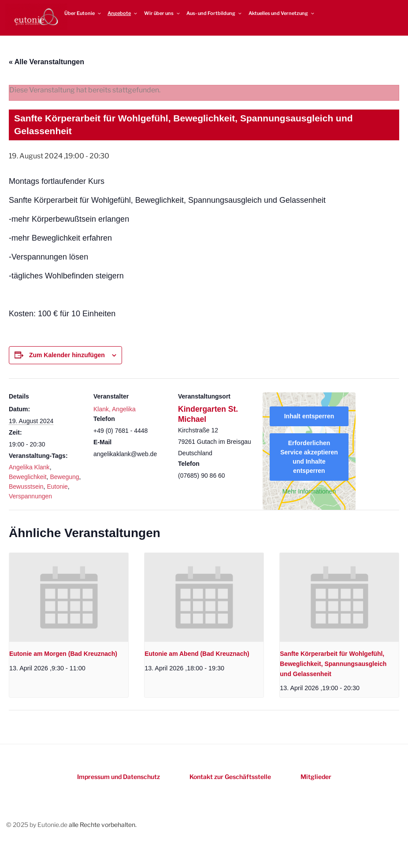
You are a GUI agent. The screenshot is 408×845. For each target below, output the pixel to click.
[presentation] (68, 597)
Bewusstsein (26, 486)
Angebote (123, 13)
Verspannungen (30, 496)
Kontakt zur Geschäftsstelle (230, 776)
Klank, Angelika (114, 409)
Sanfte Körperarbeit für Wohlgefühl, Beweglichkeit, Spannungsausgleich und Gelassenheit (333, 663)
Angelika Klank (29, 467)
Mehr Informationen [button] (309, 491)
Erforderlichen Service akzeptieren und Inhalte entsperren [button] (309, 456)
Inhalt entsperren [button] (309, 416)
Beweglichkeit (28, 476)
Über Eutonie (83, 13)
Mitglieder (315, 776)
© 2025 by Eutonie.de (37, 824)
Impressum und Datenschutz (118, 776)
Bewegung (64, 476)
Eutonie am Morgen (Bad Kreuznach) (63, 653)
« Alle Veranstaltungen (46, 62)
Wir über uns (162, 13)
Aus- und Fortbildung (214, 13)
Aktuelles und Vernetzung (282, 13)
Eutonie (57, 486)
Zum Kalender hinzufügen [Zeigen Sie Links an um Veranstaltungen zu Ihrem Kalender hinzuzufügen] (67, 354)
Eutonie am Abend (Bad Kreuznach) (197, 653)
